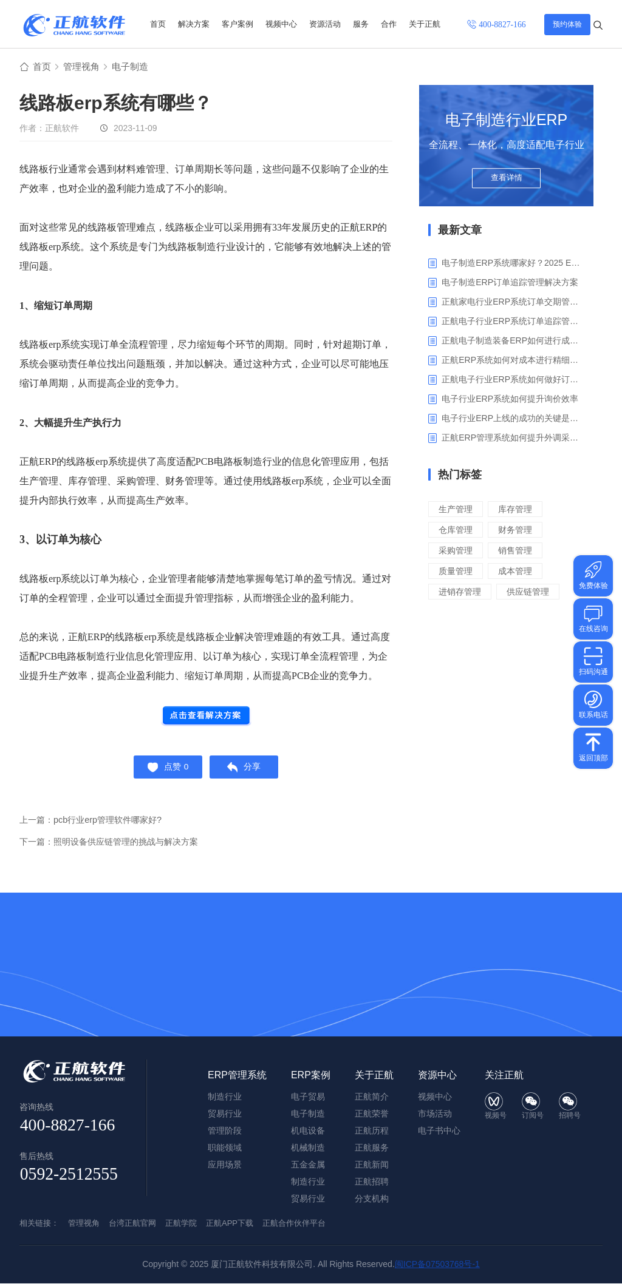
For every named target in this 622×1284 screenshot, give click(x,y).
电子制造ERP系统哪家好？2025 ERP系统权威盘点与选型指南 (513, 264)
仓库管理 (457, 531)
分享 (247, 770)
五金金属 (308, 1165)
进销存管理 (461, 593)
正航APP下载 (229, 1223)
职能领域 (225, 1148)
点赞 (165, 770)
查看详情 (506, 183)
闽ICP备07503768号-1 (437, 1264)
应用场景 (225, 1165)
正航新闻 (372, 1165)
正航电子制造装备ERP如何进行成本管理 (513, 342)
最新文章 (460, 232)
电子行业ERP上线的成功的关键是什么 (513, 420)
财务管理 (519, 531)
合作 (389, 24)
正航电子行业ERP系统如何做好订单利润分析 (513, 381)
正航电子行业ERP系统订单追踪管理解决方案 (513, 323)
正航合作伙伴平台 (294, 1223)
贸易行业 (308, 1199)
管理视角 (83, 68)
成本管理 (519, 572)
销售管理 (519, 552)
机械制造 (308, 1148)
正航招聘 (372, 1182)
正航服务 (372, 1148)
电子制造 (134, 68)
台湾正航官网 (132, 1223)
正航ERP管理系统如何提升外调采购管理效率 (513, 439)
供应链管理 (532, 593)
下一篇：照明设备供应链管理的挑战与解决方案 (115, 847)
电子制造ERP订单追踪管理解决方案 (510, 284)
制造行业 (308, 1182)
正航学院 (181, 1223)
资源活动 (325, 24)
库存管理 (519, 510)
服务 (361, 24)
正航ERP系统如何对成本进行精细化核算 (513, 362)
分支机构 (372, 1199)
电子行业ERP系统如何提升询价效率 (510, 400)
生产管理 (457, 510)
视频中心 (281, 24)
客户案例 (237, 24)
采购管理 (457, 552)
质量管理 (457, 572)
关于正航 (424, 24)
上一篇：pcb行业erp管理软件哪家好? (95, 825)
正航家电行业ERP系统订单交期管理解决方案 (513, 303)
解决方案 (194, 24)
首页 (158, 24)
